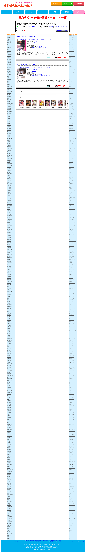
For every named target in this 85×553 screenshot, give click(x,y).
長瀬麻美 (71, 331)
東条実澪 (9, 330)
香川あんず (9, 155)
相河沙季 (71, 37)
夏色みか (9, 347)
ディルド (26, 541)
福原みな (71, 400)
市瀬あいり (9, 118)
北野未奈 (71, 178)
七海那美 (9, 358)
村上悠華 (71, 479)
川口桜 (8, 168)
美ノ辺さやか (10, 469)
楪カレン (71, 515)
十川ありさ (9, 331)
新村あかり (72, 353)
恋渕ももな (72, 209)
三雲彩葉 (9, 451)
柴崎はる (9, 261)
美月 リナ (49, 67)
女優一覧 (18, 12)
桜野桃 (8, 217)
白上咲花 (71, 269)
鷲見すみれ (9, 298)
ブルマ (36, 47)
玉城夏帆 (71, 306)
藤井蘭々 (71, 402)
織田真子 (71, 133)
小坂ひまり (72, 212)
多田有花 (71, 298)
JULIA (70, 262)
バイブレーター (16, 541)
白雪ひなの (9, 281)
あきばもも (72, 59)
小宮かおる (9, 200)
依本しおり (72, 528)
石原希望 (71, 94)
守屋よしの (9, 500)
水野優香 (71, 444)
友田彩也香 (72, 326)
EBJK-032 (35, 69)
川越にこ (71, 170)
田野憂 (71, 305)
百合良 (8, 526)
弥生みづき (72, 508)
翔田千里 (71, 264)
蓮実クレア (72, 368)
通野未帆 (71, 321)
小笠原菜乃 (9, 145)
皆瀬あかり (72, 456)
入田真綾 (71, 111)
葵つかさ (71, 46)
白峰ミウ (71, 274)
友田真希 (71, 328)
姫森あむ (9, 400)
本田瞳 (71, 422)
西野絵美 (71, 355)
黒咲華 (71, 205)
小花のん (71, 143)
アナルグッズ (31, 541)
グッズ (79, 12)
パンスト (76, 541)
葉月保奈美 (9, 378)
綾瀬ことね (9, 88)
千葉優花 (9, 320)
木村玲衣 (71, 187)
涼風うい (9, 289)
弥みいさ (9, 81)
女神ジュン (9, 486)
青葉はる (9, 49)
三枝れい (71, 229)
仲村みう (71, 336)
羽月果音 (9, 377)
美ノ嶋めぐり (72, 466)
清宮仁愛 (71, 188)
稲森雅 (8, 126)
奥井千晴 (9, 146)
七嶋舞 (71, 347)
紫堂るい (9, 252)
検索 (55, 12)
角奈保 (71, 288)
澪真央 (8, 447)
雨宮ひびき (72, 76)
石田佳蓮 (71, 91)
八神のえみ (9, 501)
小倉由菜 (71, 126)
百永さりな (72, 489)
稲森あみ (9, 125)
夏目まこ (9, 350)
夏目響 (71, 343)
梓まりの (9, 66)
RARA (8, 531)
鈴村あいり (72, 283)
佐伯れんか (9, 205)
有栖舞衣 (71, 86)
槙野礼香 (9, 426)
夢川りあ (9, 523)
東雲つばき (9, 254)
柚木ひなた (9, 521)
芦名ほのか (72, 62)
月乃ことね (9, 325)
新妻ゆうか (9, 363)
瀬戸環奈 (71, 289)
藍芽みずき (72, 35)
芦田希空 (9, 64)
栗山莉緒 (71, 199)
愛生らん (9, 44)
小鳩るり (9, 195)
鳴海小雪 (9, 360)
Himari (70, 392)
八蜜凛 (71, 372)
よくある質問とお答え (53, 540)
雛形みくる (9, 395)
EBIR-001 (35, 41)
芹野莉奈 (33, 39)
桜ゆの (8, 224)
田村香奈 (9, 315)
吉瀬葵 (8, 175)
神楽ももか (72, 148)
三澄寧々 (9, 458)
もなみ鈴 (71, 484)
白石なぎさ (72, 266)
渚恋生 (8, 345)
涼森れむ (71, 284)
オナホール (4, 541)
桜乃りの (71, 234)
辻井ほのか (72, 311)
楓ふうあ (71, 146)
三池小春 (71, 434)
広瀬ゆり (71, 399)
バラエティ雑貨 (82, 541)
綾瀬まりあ (9, 91)
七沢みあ (71, 345)
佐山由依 (9, 246)
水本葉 (8, 459)
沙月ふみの (72, 247)
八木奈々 (71, 498)
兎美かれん (9, 135)
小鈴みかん (72, 217)
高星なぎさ (9, 305)
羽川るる (9, 133)
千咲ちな (9, 318)
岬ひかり (9, 452)
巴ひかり (71, 325)
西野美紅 (9, 367)
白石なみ (9, 271)
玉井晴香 (9, 313)
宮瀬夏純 (9, 474)
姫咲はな (71, 394)
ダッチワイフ (9, 541)
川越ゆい (22, 39)
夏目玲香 (9, 352)
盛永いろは (9, 340)
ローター (21, 541)
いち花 (8, 116)
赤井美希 (71, 51)
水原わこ (9, 456)
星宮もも (9, 417)
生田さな (9, 104)
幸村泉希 (9, 520)
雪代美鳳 (71, 513)
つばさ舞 (71, 315)
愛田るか (9, 37)
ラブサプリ (59, 541)
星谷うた (9, 410)
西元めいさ (72, 360)
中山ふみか (72, 338)
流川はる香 (72, 533)
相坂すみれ (9, 35)
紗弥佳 (8, 244)
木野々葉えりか (10, 194)
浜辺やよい (9, 385)
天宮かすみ (9, 86)
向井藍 (71, 478)
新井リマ (71, 79)
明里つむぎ (72, 56)
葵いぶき (71, 44)
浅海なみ (9, 62)
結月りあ (71, 516)
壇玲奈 (8, 316)
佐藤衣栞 (9, 236)
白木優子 (71, 271)
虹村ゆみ (71, 358)
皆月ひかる (72, 458)
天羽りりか (72, 69)
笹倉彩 (8, 227)
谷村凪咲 (9, 311)
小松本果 (9, 199)
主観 (40, 47)
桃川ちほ (9, 491)
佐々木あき (72, 242)
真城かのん (9, 429)
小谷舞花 (9, 190)
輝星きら (9, 178)
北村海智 (71, 180)
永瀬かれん (9, 336)
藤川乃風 (9, 405)
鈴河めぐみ (9, 291)
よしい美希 (72, 521)
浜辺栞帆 (71, 380)
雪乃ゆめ (49, 39)
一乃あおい (72, 99)
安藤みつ (9, 101)
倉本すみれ (72, 197)
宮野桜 (8, 478)
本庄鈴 (71, 421)
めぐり (71, 481)
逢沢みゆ (71, 39)
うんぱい (71, 115)
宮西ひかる (72, 474)
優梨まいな (72, 511)
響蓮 (8, 399)
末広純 (71, 278)
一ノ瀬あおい (10, 120)
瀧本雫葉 (9, 308)
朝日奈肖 (9, 59)
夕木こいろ (72, 510)
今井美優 (9, 130)
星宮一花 (71, 419)
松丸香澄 (71, 427)
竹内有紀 (71, 293)
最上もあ (9, 488)
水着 (49, 75)
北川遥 (8, 172)
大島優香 (71, 118)
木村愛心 (71, 185)
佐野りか (9, 242)
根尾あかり (72, 363)
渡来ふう (71, 538)
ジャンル (42, 12)
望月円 (8, 489)
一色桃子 (71, 103)
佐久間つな (9, 212)
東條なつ (71, 320)
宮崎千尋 (9, 473)
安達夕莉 (71, 66)
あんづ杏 (9, 99)
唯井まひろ (72, 296)
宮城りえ (71, 469)
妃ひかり (71, 173)
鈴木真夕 (71, 279)
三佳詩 (8, 481)
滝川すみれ (72, 291)
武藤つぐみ (27, 39)
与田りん (9, 530)
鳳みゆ (71, 121)
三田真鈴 (71, 451)
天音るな (9, 84)
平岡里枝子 (72, 395)
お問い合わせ (56, 3)
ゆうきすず (9, 518)
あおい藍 (9, 42)
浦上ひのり (9, 140)
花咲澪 (8, 382)
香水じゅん (72, 155)
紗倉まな (71, 236)
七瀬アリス (72, 348)
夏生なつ (9, 348)
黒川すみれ (72, 202)
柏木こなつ (72, 153)
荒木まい (38, 39)
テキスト (34, 27)
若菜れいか (9, 535)
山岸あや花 (72, 505)
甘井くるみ (9, 72)
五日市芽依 (72, 101)
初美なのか (9, 380)
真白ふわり (72, 424)
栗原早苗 (9, 182)
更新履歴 (67, 12)
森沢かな (71, 494)
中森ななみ (9, 341)
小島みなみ (72, 214)
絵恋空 (8, 141)
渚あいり (71, 340)
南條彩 (71, 352)
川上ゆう (71, 167)
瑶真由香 (9, 394)
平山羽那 (9, 402)
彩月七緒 (9, 232)
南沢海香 (71, 459)
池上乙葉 (9, 108)
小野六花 (71, 141)
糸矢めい (9, 123)
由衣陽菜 (9, 515)
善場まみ (9, 303)
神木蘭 (8, 162)
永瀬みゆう (9, 338)
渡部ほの (9, 538)
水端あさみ (72, 446)
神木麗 (71, 163)
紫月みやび (9, 251)
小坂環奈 (9, 188)
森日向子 (71, 496)
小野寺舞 (71, 140)
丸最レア (71, 432)
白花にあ (9, 284)
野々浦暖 (71, 367)
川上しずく (9, 165)
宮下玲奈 (71, 471)
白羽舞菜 (9, 276)
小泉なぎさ (9, 185)
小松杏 (71, 224)
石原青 (71, 93)
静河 (70, 257)
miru (70, 476)
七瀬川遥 (9, 353)
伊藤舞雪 (71, 108)
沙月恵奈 (71, 246)
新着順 (51, 27)
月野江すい (72, 308)
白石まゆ (9, 273)
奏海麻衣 (9, 160)
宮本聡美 (9, 479)
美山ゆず (43, 67)
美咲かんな (72, 439)
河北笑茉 (9, 167)
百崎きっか (9, 493)
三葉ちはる (72, 452)
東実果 (8, 69)
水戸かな (71, 454)
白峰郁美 (9, 279)
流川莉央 (71, 535)
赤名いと (71, 52)
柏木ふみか (9, 158)
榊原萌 (71, 231)
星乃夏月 (71, 415)
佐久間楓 (71, 232)
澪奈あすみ (9, 446)
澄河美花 (71, 286)
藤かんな (71, 404)
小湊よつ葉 (72, 225)
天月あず (71, 72)
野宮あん (9, 372)
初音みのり (72, 375)
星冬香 (8, 415)
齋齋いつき (9, 204)
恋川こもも (9, 183)
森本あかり (9, 498)
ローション (42, 541)
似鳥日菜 (71, 362)
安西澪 (8, 98)
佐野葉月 (9, 241)
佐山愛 (71, 251)
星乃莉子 (71, 417)
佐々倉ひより (10, 229)
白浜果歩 (9, 278)
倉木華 (71, 195)
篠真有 (71, 261)
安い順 (62, 27)
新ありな (71, 83)
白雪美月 (9, 283)
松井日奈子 (72, 426)
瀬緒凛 (8, 301)
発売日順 (56, 27)
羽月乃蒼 (71, 384)
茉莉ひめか (9, 439)
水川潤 (71, 442)
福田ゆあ (9, 404)
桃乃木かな (72, 491)
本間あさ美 (9, 424)
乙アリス (71, 135)
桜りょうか (9, 225)
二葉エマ (71, 409)
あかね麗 (71, 54)
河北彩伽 (71, 168)
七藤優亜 (9, 357)
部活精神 (34, 71)
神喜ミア (9, 187)
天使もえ (71, 71)
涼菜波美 (9, 294)
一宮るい (9, 121)
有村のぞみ (72, 88)
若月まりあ (32, 67)
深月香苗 (9, 463)
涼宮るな (9, 296)
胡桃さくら (72, 200)
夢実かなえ (9, 525)
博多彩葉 (9, 373)
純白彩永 (9, 431)
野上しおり (9, 370)
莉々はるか (72, 531)
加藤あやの (72, 157)
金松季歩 (71, 158)
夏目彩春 (71, 341)
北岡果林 (71, 177)
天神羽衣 (9, 74)
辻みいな (9, 326)
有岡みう (71, 84)
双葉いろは (72, 407)
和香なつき (9, 533)
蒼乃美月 (9, 47)
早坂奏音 (9, 387)
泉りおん (71, 96)
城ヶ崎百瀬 (9, 268)
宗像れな (9, 484)
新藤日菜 (9, 286)
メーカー (30, 12)
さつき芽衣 (72, 249)
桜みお (8, 220)
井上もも (9, 128)
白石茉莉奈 (72, 268)
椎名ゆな (71, 254)
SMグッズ (37, 541)
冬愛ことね (72, 318)
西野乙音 (9, 365)
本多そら (9, 422)
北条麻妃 (71, 414)
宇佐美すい (9, 136)
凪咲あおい (9, 343)
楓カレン (71, 145)
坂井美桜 (9, 207)
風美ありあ (9, 157)
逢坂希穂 (9, 143)
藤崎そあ (9, 407)
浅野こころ (72, 61)
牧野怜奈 (9, 427)
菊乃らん (71, 172)
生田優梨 (9, 106)
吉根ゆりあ (72, 526)
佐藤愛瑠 (9, 237)
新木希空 (71, 81)
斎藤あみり (72, 227)
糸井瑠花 (71, 106)
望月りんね (9, 464)
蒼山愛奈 (9, 51)
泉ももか (9, 115)
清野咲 (8, 299)
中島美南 (9, 335)
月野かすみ (72, 310)
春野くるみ (9, 392)
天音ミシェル (10, 83)
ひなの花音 (9, 397)
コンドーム (47, 541)
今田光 (8, 131)
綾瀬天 (8, 89)
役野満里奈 (72, 500)
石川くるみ (9, 111)
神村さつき (9, 163)
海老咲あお (72, 116)
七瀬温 (8, 355)
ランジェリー (71, 541)
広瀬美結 (71, 397)
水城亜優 (43, 39)
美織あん (9, 449)
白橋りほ (71, 273)
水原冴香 (9, 454)
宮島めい (71, 473)
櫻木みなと (9, 215)
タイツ (45, 75)
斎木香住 (9, 202)
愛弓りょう (72, 78)
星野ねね (9, 414)
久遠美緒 (9, 180)
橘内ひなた (72, 301)
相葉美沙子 (9, 39)
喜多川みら (9, 173)
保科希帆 (9, 412)
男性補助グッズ (53, 541)
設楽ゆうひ (72, 259)
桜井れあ (9, 214)
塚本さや (9, 321)
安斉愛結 (9, 96)
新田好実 (9, 368)
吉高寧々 (71, 523)
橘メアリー (72, 303)
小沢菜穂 (9, 150)
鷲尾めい (71, 537)
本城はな (9, 421)
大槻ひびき (72, 120)
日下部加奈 (72, 190)
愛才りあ (71, 41)
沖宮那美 (71, 123)
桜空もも (71, 239)
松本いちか (72, 429)
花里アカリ (9, 384)
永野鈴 (71, 333)
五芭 (70, 104)
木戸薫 (8, 177)
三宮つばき (72, 252)
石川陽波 (9, 113)
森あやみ (71, 493)
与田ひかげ (9, 528)
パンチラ (44, 47)
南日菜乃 (71, 463)
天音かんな (9, 79)
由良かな (71, 520)
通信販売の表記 (38, 540)
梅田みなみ (9, 138)
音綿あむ (9, 153)
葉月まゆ (71, 373)
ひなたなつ (72, 389)
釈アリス (9, 264)
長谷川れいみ (10, 375)
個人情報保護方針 (45, 540)
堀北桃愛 (9, 419)
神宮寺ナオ (72, 276)
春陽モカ (71, 387)
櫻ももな (9, 222)
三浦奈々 (9, 442)
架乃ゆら (71, 160)
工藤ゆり (71, 192)
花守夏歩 (71, 378)
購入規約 (32, 540)
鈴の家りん (72, 281)
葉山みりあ (9, 390)
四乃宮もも (9, 257)
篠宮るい (9, 259)
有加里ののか (72, 57)
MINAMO (71, 464)
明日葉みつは (72, 42)
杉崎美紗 (9, 288)
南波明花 (9, 362)
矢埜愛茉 (9, 505)
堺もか (8, 209)
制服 (33, 47)
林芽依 (8, 389)
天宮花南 (71, 74)
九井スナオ (72, 210)
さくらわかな (72, 241)
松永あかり (9, 436)
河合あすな (72, 165)
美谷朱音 (71, 449)
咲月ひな (9, 234)
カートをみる (78, 3)
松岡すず (9, 434)
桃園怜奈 (71, 486)
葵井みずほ (9, 41)
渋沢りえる (9, 262)
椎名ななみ (9, 249)
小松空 (8, 197)
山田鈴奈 (9, 511)
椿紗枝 (8, 328)
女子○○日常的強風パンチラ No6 (26, 64)
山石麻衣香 (9, 506)
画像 (29, 27)
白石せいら (9, 269)
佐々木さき (72, 244)
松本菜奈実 (72, 431)
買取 (60, 540)
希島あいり (72, 175)
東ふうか (9, 67)
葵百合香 (71, 47)
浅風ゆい (9, 52)
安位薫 (71, 501)
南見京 (8, 466)
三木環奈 (9, 247)
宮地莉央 (9, 476)
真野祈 (8, 441)
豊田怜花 (9, 333)
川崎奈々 (9, 170)
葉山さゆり (72, 382)
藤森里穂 (71, 405)
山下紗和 (9, 508)
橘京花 (71, 299)
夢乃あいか (72, 518)
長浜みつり (72, 335)
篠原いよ (9, 256)
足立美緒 (9, 71)
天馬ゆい (71, 316)
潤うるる (9, 266)
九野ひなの (72, 194)
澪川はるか (9, 444)
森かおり (9, 496)
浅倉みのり (9, 54)
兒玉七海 (71, 219)
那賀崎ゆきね (72, 330)
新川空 (8, 94)
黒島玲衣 (71, 207)
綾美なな (9, 93)
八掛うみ (71, 503)
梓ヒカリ (71, 64)
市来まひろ (72, 98)
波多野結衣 (72, 370)
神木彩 (71, 162)
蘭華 (70, 530)
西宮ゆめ (71, 357)
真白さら (9, 432)
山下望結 (9, 510)
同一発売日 (39, 46)
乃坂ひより (72, 365)
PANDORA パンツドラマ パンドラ (27, 36)
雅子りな (71, 150)
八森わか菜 (72, 506)
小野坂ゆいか (72, 138)
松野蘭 (8, 437)
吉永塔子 (71, 525)
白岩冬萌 (9, 274)
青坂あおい (9, 46)
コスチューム (64, 541)
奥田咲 (71, 125)
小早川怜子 (72, 220)
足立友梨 (71, 67)
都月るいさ (72, 323)
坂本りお (9, 210)
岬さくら (71, 441)
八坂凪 (8, 503)
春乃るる (71, 385)
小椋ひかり (9, 148)
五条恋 (71, 215)
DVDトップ (7, 12)
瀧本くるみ (9, 306)
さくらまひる (72, 237)
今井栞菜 (71, 109)
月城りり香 (9, 323)
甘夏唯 (8, 78)
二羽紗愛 (71, 410)
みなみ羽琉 (72, 461)
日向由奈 (71, 390)
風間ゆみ (71, 151)
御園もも (9, 461)
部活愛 (33, 42)
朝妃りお (9, 61)
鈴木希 (8, 293)
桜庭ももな (9, 219)
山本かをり (9, 513)
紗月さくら (9, 231)
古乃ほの (71, 412)
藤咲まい (9, 409)
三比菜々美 (9, 471)
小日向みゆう (72, 222)
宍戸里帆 (71, 256)
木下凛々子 (72, 183)
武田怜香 (71, 294)
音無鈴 (8, 151)
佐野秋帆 (9, 239)
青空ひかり (72, 49)
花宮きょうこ (72, 377)
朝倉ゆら (9, 56)
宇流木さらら (72, 113)
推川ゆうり (72, 131)
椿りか (71, 313)
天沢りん (9, 76)
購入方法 (27, 540)
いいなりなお (10, 103)
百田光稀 (71, 488)
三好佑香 (9, 483)
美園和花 (71, 447)
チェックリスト (68, 3)
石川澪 (71, 89)
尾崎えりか (72, 130)
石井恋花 (9, 109)
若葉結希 (9, 537)
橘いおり (9, 310)
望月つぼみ (72, 483)
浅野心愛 (9, 57)
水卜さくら (72, 436)
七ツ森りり (72, 350)
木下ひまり (72, 182)
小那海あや (72, 136)
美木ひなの (72, 437)
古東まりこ (9, 192)
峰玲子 (8, 468)
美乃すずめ (72, 468)
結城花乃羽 (9, 516)
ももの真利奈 (10, 494)
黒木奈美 (71, 204)
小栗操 (71, 128)
